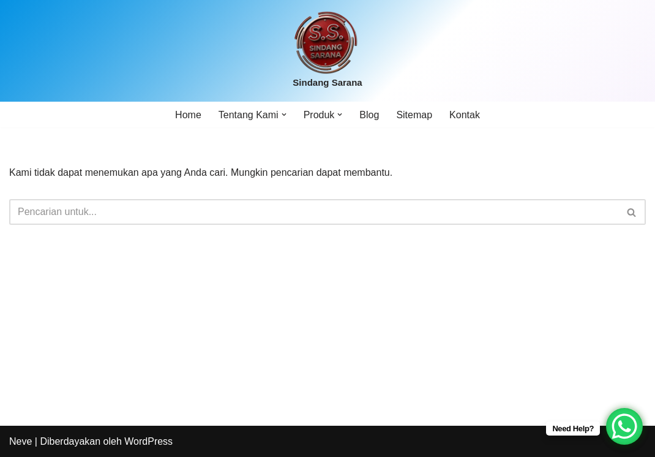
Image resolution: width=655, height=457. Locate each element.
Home (188, 115)
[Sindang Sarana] (327, 51)
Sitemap (414, 115)
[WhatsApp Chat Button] (624, 426)
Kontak (464, 115)
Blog (369, 115)
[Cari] (313, 212)
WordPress (148, 441)
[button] (284, 114)
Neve (20, 441)
